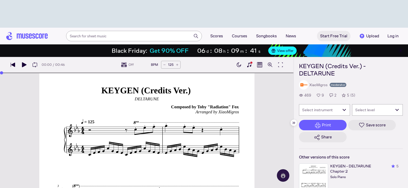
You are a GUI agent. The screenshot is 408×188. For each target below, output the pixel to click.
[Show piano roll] (259, 65)
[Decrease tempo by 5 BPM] (164, 64)
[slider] (1, 72)
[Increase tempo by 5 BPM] (177, 64)
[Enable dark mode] (239, 65)
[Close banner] (401, 51)
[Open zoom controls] (270, 65)
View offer (282, 51)
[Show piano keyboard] (249, 65)
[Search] (196, 36)
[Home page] (27, 36)
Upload (369, 36)
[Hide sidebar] (294, 123)
